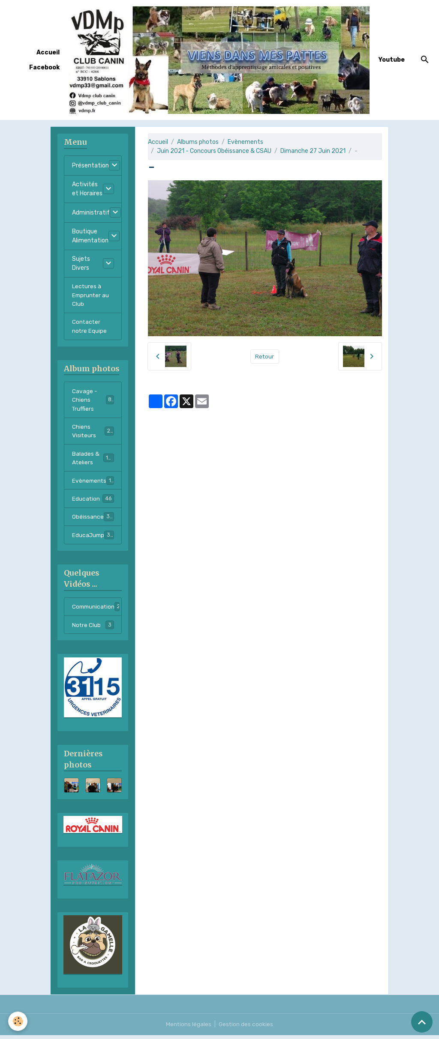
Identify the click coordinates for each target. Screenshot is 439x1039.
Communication (97, 610)
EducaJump (93, 538)
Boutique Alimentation (90, 236)
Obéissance (93, 520)
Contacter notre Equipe (89, 327)
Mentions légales (188, 1028)
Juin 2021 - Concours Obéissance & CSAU (214, 151)
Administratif (91, 212)
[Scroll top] (422, 1022)
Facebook (44, 67)
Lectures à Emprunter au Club (91, 295)
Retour (264, 356)
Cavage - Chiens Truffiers (93, 401)
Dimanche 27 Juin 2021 (313, 151)
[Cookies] (18, 1021)
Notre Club (93, 629)
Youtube (392, 59)
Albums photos (198, 142)
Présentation (90, 165)
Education (93, 502)
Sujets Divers (81, 263)
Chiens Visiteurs (93, 433)
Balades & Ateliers (93, 461)
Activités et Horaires (87, 189)
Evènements (245, 142)
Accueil (48, 52)
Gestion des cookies (246, 1028)
